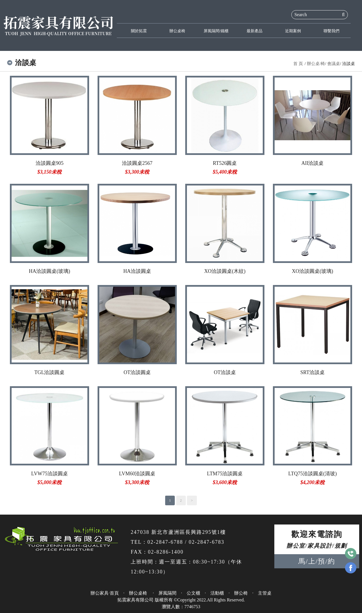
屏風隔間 (167, 593)
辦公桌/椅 (316, 63)
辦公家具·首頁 (104, 593)
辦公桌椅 (177, 31)
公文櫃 (193, 593)
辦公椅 (241, 593)
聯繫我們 (331, 31)
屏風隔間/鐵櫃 (216, 31)
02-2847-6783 (206, 542)
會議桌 (333, 63)
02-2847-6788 (165, 542)
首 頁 (298, 63)
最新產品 (254, 31)
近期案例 (293, 31)
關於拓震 (139, 31)
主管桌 (265, 593)
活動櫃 (217, 593)
